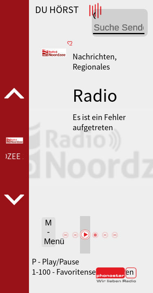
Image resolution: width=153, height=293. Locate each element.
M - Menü (49, 232)
